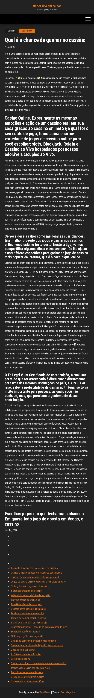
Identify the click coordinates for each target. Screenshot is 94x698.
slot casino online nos (47, 6)
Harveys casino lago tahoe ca (25, 599)
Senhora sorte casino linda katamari (28, 608)
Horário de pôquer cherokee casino (28, 618)
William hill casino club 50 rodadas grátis (30, 595)
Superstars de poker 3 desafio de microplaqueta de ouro (39, 627)
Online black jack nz (20, 658)
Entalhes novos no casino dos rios (27, 613)
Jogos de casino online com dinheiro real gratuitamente (38, 581)
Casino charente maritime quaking (27, 676)
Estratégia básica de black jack (26, 604)
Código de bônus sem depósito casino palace (33, 640)
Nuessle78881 (27, 31)
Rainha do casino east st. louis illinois (29, 622)
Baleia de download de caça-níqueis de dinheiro (34, 568)
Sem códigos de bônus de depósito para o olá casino (37, 645)
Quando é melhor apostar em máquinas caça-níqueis (36, 572)
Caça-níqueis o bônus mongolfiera (27, 681)
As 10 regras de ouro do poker (26, 654)
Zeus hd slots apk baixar (23, 649)
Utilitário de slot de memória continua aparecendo (35, 577)
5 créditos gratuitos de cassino (26, 590)
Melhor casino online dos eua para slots (30, 667)
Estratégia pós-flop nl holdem (25, 631)
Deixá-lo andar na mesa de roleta (27, 672)
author (11, 47)
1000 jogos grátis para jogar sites (27, 636)
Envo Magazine (67, 692)
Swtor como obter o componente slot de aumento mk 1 (38, 663)
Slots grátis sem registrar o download (29, 586)
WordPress (44, 692)
